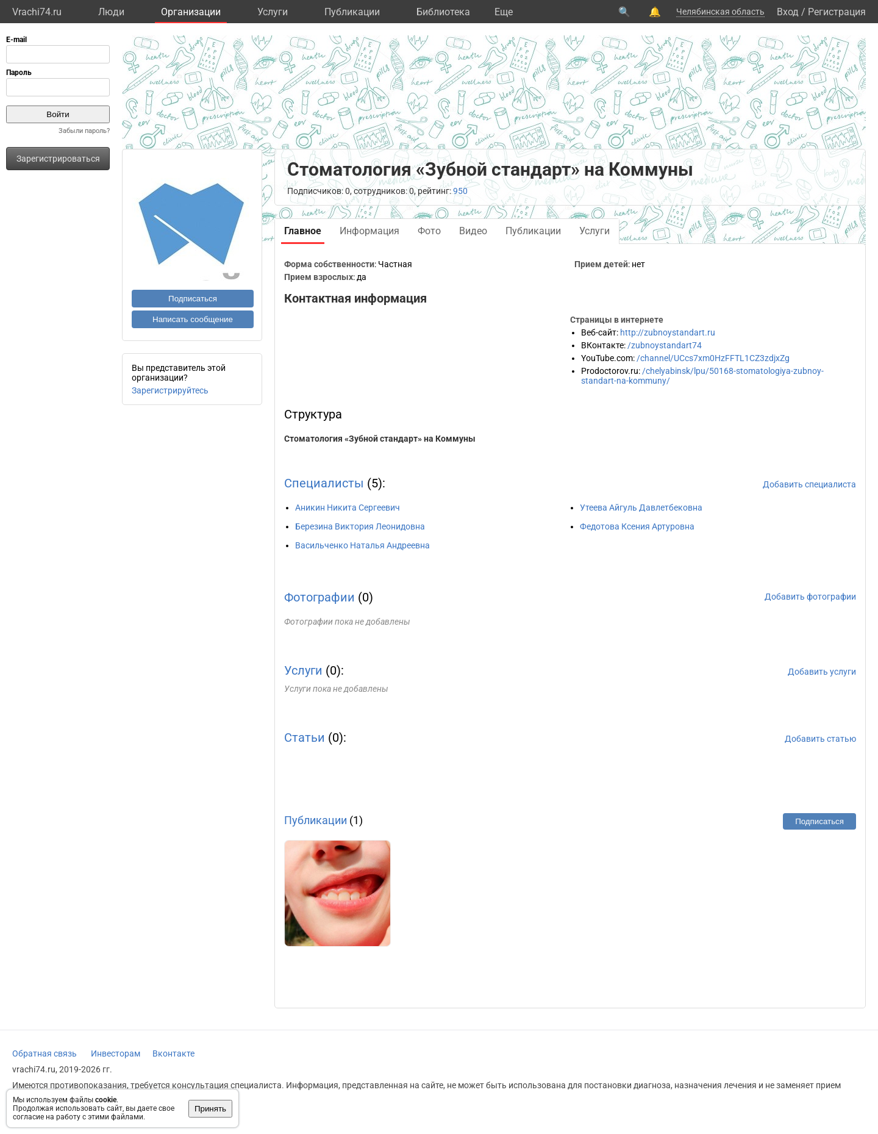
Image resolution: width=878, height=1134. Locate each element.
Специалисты (324, 483)
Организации (191, 12)
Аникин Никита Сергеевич (347, 507)
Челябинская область (720, 11)
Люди (111, 12)
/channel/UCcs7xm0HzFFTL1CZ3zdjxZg (713, 358)
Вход (788, 12)
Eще (503, 12)
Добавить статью (820, 739)
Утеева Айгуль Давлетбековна (641, 507)
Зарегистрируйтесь (170, 390)
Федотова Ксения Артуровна (637, 526)
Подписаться (192, 298)
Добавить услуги (822, 671)
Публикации (352, 12)
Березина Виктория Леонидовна (360, 526)
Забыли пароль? (84, 131)
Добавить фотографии (810, 596)
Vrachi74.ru (37, 12)
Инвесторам (115, 1053)
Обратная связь (44, 1053)
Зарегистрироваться (58, 158)
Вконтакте (173, 1053)
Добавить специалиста (809, 484)
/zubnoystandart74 (664, 345)
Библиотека (443, 12)
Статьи (304, 737)
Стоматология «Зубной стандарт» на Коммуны (380, 438)
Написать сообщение (192, 319)
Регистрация (837, 12)
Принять (210, 1108)
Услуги (272, 12)
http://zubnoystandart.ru (667, 332)
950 (460, 191)
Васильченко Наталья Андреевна (362, 545)
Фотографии (319, 597)
